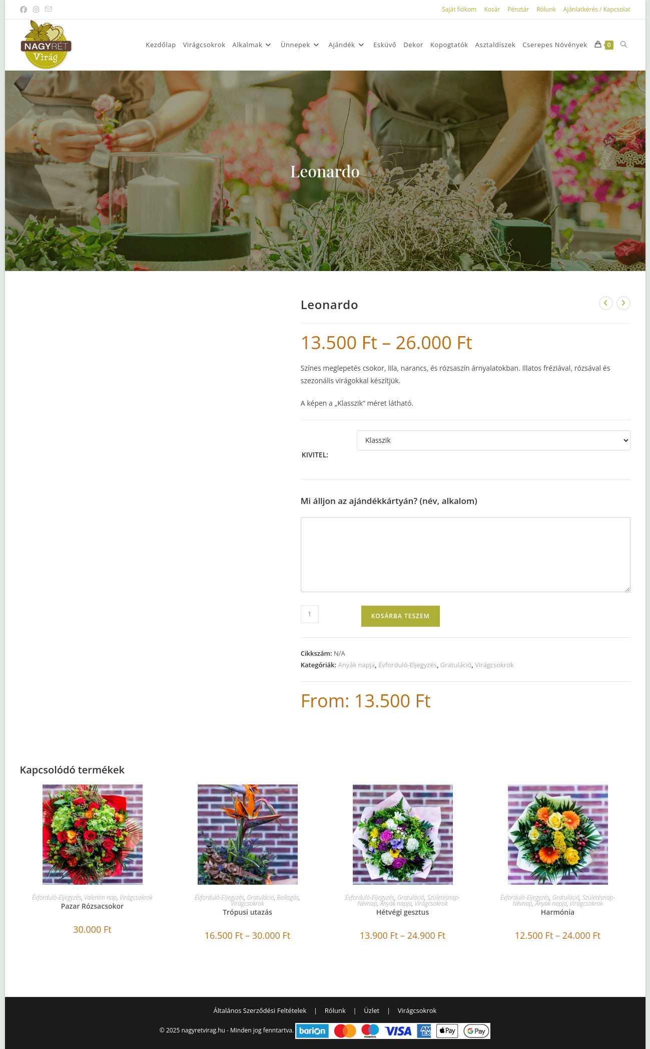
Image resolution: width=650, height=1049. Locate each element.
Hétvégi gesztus (402, 912)
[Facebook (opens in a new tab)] (25, 10)
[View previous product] (606, 303)
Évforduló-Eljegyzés (407, 664)
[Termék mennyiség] (310, 614)
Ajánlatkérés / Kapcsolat (596, 9)
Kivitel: (315, 454)
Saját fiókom (459, 9)
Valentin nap (100, 897)
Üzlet (371, 1010)
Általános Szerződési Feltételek (260, 1010)
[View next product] (623, 303)
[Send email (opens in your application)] (48, 10)
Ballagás (288, 897)
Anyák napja (356, 664)
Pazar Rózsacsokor (92, 906)
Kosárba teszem (400, 616)
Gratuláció (455, 664)
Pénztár (518, 9)
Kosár (492, 9)
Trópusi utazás (247, 912)
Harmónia (558, 912)
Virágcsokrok (494, 664)
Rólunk (546, 9)
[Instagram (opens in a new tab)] (36, 10)
